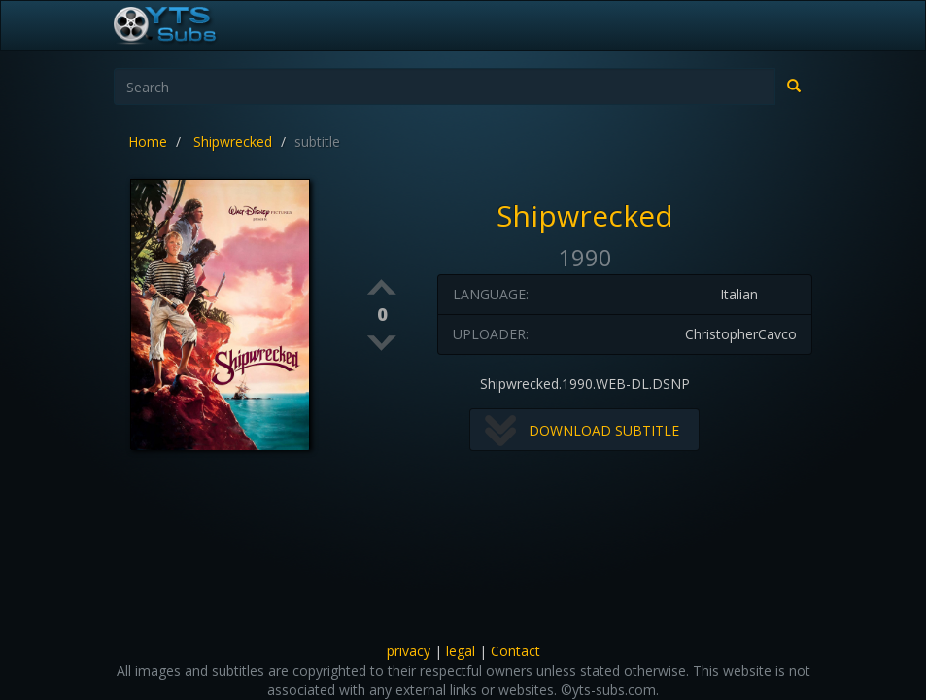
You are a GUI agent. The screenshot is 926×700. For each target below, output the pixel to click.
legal (460, 651)
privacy (408, 651)
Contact (515, 651)
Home (147, 141)
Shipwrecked (232, 141)
